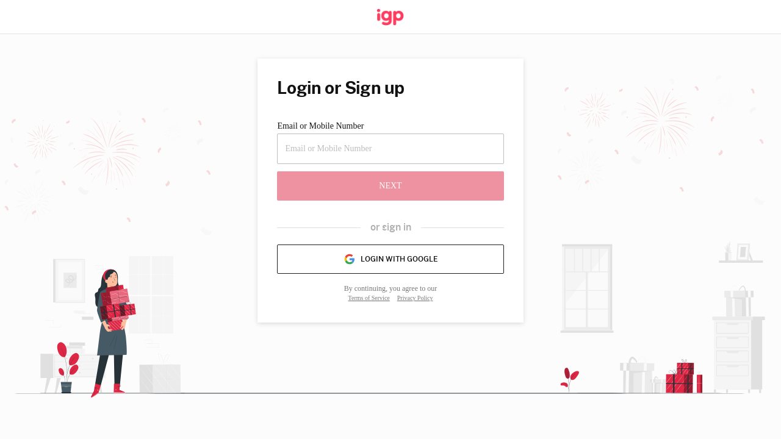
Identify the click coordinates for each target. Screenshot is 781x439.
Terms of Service (369, 297)
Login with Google (390, 259)
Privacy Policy (415, 297)
